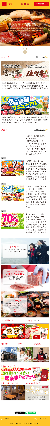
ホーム (6, 418)
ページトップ (42, 418)
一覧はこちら (39, 57)
